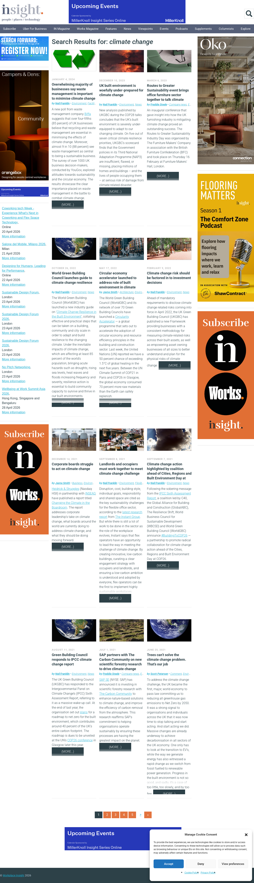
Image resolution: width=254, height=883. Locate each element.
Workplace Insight (13, 875)
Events (164, 29)
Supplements (203, 29)
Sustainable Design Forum (20, 292)
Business (77, 483)
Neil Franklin (62, 103)
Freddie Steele (158, 104)
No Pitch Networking (16, 367)
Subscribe (9, 29)
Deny (201, 864)
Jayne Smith (110, 292)
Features (111, 29)
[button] (246, 834)
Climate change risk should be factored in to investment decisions (169, 278)
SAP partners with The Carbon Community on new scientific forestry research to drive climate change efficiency (120, 664)
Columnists (226, 29)
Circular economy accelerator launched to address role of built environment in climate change (117, 282)
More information (13, 236)
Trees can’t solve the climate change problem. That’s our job (166, 659)
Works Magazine (87, 29)
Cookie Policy (192, 872)
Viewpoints (145, 29)
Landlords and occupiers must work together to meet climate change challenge (121, 468)
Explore (245, 29)
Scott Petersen (159, 673)
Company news (178, 104)
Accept (168, 864)
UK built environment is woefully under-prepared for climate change (121, 90)
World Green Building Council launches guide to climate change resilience (72, 278)
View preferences (233, 864)
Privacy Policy (208, 872)
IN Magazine (62, 29)
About (7, 38)
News (127, 29)
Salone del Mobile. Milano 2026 (23, 244)
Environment (79, 103)
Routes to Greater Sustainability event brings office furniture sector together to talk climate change (168, 94)
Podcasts (182, 29)
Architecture (127, 292)
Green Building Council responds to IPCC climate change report (72, 659)
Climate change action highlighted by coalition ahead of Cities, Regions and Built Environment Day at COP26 (169, 473)
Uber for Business (35, 29)
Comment (176, 673)
